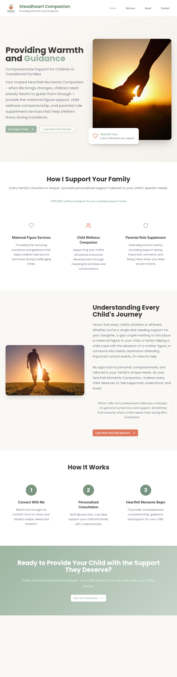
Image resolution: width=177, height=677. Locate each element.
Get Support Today (21, 129)
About (148, 8)
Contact (165, 8)
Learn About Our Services (57, 129)
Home (113, 8)
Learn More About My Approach (115, 432)
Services (130, 8)
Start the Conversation (88, 598)
